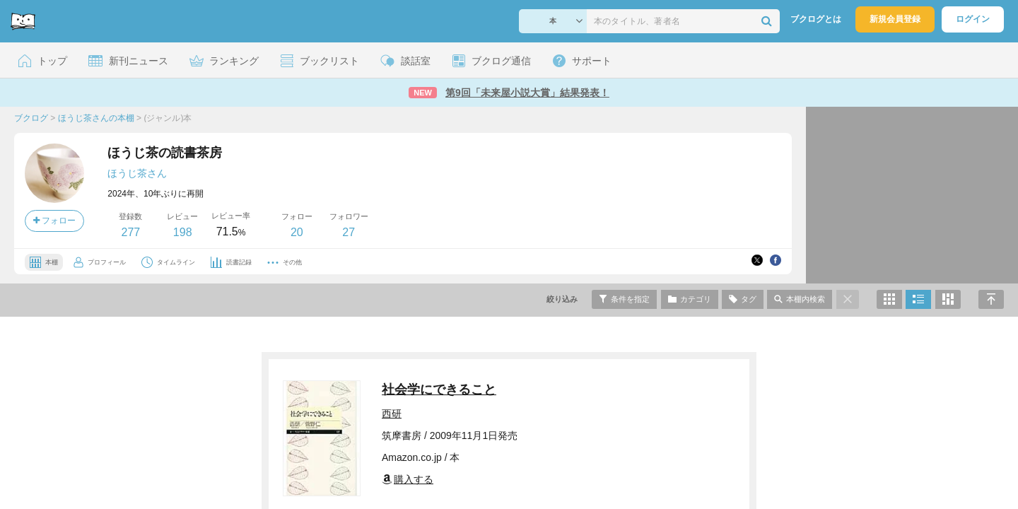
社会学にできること (439, 389)
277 (130, 232)
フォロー (54, 221)
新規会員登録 (895, 19)
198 (182, 232)
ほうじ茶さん (137, 173)
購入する (407, 479)
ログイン (973, 19)
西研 (392, 413)
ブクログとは (815, 19)
